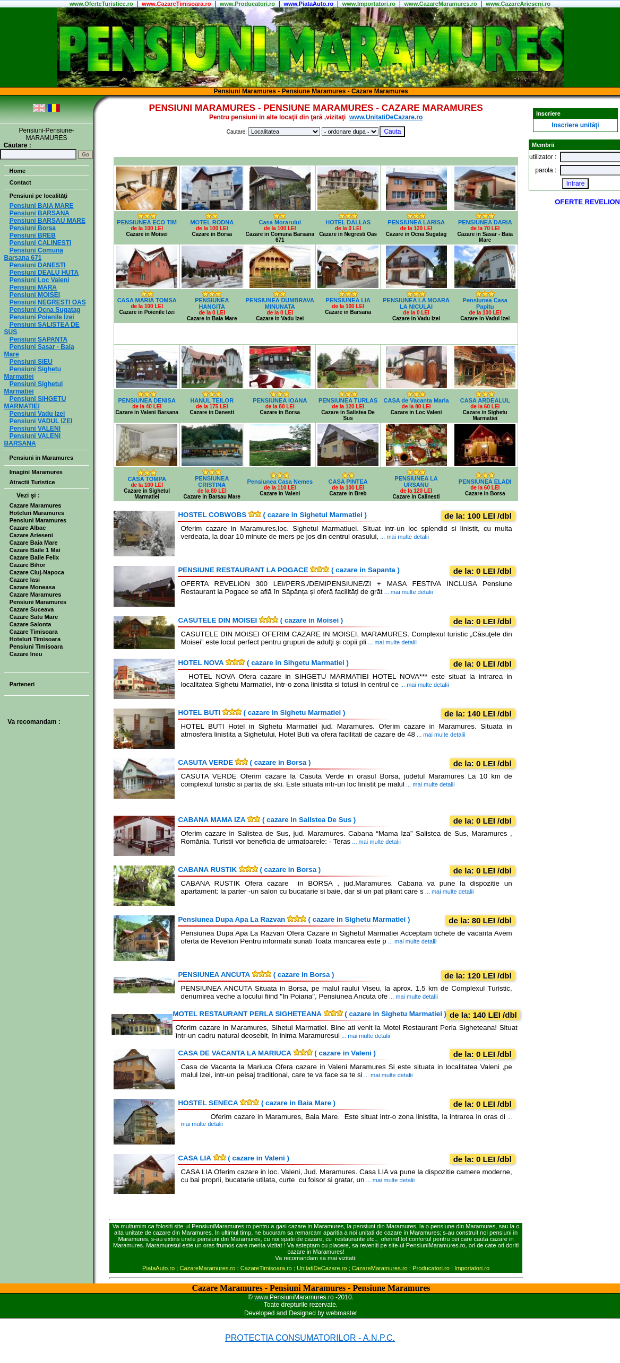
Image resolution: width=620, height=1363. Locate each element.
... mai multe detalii (403, 537)
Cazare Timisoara (34, 631)
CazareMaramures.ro (207, 1268)
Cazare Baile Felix (34, 557)
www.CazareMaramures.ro (440, 4)
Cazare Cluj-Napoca (37, 572)
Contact (20, 182)
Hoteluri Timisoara (35, 639)
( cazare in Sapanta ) (288, 570)
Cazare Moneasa (32, 587)
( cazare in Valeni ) (276, 1053)
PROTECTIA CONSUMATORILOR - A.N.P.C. (310, 1337)
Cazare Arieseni (31, 535)
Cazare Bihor (28, 565)
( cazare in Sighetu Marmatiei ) (261, 713)
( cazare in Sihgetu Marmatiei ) (263, 663)
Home (18, 171)
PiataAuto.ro (158, 1268)
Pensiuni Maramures (38, 520)
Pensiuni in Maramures (41, 458)
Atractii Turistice (32, 482)
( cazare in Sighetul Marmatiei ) (272, 515)
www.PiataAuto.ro (308, 4)
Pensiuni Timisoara (36, 646)
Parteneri (22, 684)
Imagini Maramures (36, 472)
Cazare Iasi (25, 579)
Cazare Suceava (32, 609)
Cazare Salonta (30, 624)
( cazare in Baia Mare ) (256, 1103)
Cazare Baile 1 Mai (35, 550)
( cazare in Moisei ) (260, 620)
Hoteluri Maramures (37, 513)
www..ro (101, 4)
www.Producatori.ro (247, 4)
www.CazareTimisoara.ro (176, 4)
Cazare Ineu (26, 654)
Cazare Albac (28, 528)
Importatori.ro (471, 1268)
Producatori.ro (431, 1268)
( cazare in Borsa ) (244, 762)
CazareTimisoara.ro (266, 1268)
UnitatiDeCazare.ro (322, 1268)
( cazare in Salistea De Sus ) (267, 820)
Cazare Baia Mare (34, 542)
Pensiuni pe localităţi (38, 196)
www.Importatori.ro (368, 4)
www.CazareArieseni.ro (518, 4)
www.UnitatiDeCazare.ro (386, 117)
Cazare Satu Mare (34, 617)
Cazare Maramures (36, 505)
